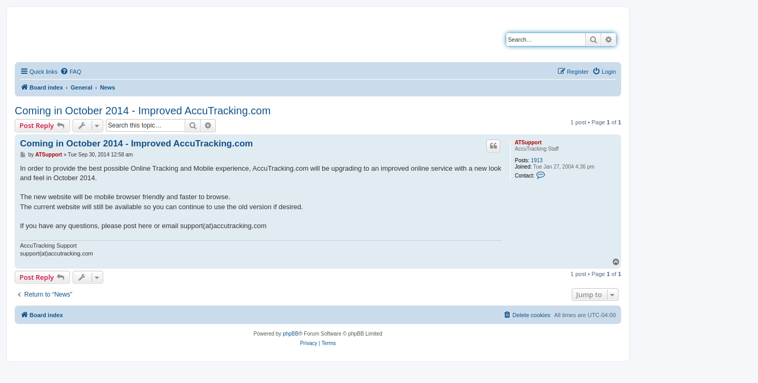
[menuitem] (70, 71)
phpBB (290, 334)
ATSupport (528, 142)
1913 (537, 160)
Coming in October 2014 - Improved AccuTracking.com (143, 110)
